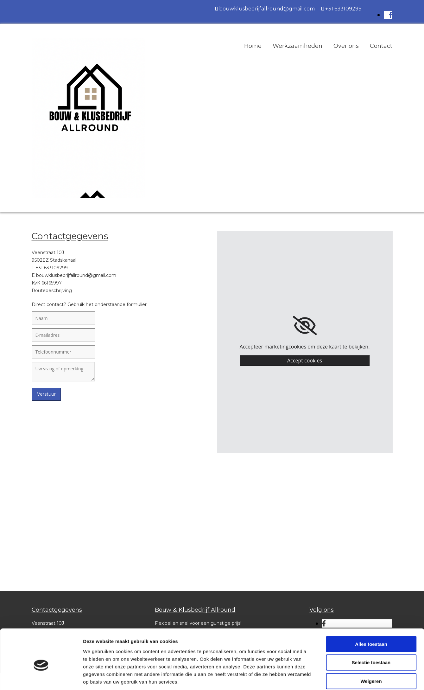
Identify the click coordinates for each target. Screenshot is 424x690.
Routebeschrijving (52, 290)
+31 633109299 (343, 9)
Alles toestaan (371, 612)
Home (253, 45)
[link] (305, 325)
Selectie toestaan (371, 631)
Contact (381, 45)
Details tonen (342, 677)
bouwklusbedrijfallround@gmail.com (267, 9)
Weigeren (371, 649)
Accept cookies (304, 360)
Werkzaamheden (297, 45)
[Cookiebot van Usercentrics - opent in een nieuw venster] (41, 677)
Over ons (346, 45)
